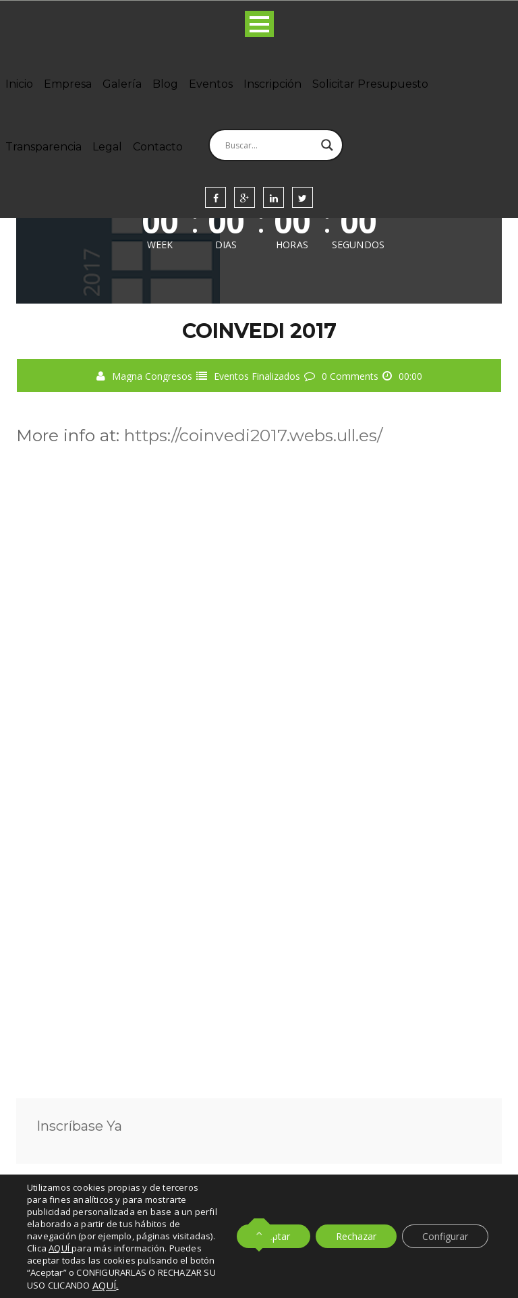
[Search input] (269, 145)
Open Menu (259, 24)
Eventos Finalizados (257, 376)
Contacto (158, 146)
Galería (122, 84)
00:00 (410, 376)
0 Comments (350, 376)
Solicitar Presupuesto (370, 84)
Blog (165, 84)
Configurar (445, 1236)
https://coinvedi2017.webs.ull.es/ (253, 435)
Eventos (211, 84)
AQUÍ (104, 1285)
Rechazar (356, 1236)
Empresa (68, 84)
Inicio (19, 84)
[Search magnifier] (327, 145)
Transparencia (43, 146)
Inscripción (272, 84)
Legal (107, 146)
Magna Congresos (152, 376)
